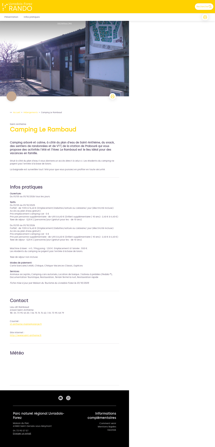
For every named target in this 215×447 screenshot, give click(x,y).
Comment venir (107, 423)
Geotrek (111, 430)
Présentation (11, 17)
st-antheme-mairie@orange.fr (26, 324)
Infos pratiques (32, 17)
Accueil (16, 112)
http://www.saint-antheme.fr (25, 335)
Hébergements (30, 112)
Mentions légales (107, 426)
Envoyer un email (22, 433)
